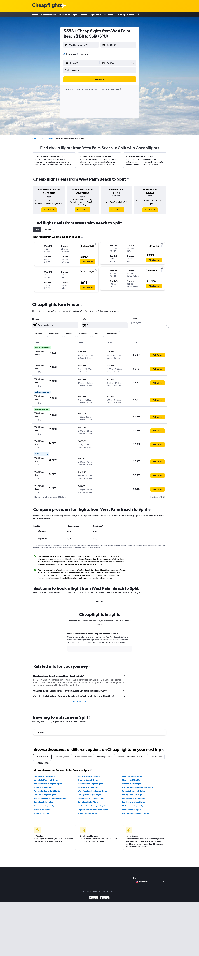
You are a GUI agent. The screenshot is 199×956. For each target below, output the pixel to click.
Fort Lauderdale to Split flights (47, 791)
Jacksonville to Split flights (133, 798)
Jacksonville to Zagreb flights (90, 784)
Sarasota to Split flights (88, 787)
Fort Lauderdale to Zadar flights (135, 813)
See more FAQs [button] (79, 702)
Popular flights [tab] (156, 757)
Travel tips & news (125, 14)
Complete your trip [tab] (62, 757)
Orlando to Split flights (131, 784)
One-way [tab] (48, 229)
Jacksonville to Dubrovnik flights (91, 798)
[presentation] (110, 36)
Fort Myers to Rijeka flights (133, 802)
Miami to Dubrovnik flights (89, 776)
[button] (79, 63)
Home (35, 14)
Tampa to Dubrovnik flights (133, 791)
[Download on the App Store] (105, 898)
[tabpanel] (99, 644)
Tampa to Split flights (43, 787)
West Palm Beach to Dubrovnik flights (50, 798)
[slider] (167, 326)
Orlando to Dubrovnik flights (46, 780)
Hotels (83, 14)
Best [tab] (37, 229)
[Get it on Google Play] (93, 898)
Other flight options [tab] (105, 757)
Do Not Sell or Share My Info (91, 891)
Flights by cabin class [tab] (83, 757)
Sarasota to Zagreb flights (45, 795)
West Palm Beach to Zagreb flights (92, 791)
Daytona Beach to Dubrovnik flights (93, 809)
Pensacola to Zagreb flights (45, 806)
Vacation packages (68, 14)
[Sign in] (138, 14)
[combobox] (83, 45)
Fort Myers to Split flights (132, 795)
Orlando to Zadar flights (88, 802)
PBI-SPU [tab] (99, 602)
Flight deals (95, 14)
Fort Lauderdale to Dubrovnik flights (137, 787)
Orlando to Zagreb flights (44, 776)
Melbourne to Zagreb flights (134, 806)
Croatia (50, 138)
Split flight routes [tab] (42, 763)
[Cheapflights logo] (47, 5)
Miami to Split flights (131, 780)
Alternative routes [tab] (42, 757)
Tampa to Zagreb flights (88, 780)
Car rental (108, 14)
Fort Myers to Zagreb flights (89, 795)
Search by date (48, 14)
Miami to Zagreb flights (132, 776)
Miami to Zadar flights (131, 809)
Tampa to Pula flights (42, 813)
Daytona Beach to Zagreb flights (92, 806)
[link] (49, 209)
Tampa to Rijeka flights (87, 813)
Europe (42, 138)
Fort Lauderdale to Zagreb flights (48, 784)
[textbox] (55, 325)
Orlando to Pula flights (43, 802)
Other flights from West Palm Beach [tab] (132, 757)
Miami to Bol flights (42, 809)
